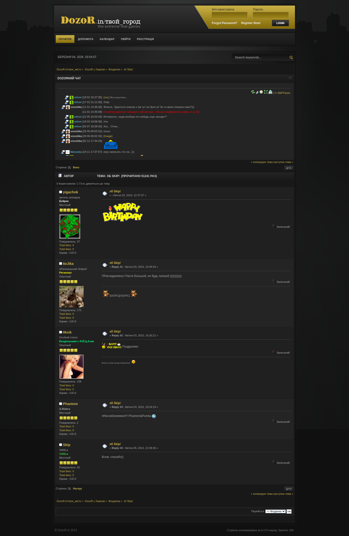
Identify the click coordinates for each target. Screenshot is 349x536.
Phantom (70, 404)
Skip (66, 445)
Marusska (76, 151)
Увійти (125, 39)
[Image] (107, 136)
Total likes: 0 (66, 245)
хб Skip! (115, 191)
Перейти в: (258, 511)
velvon (78, 97)
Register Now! (251, 23)
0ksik (67, 332)
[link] (106, 97)
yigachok (70, 192)
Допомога (85, 39)
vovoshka (76, 107)
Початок (65, 39)
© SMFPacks (282, 92)
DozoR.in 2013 (67, 530)
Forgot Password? (224, 23)
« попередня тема (262, 162)
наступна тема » (283, 162)
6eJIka (68, 264)
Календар (107, 39)
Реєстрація (145, 39)
